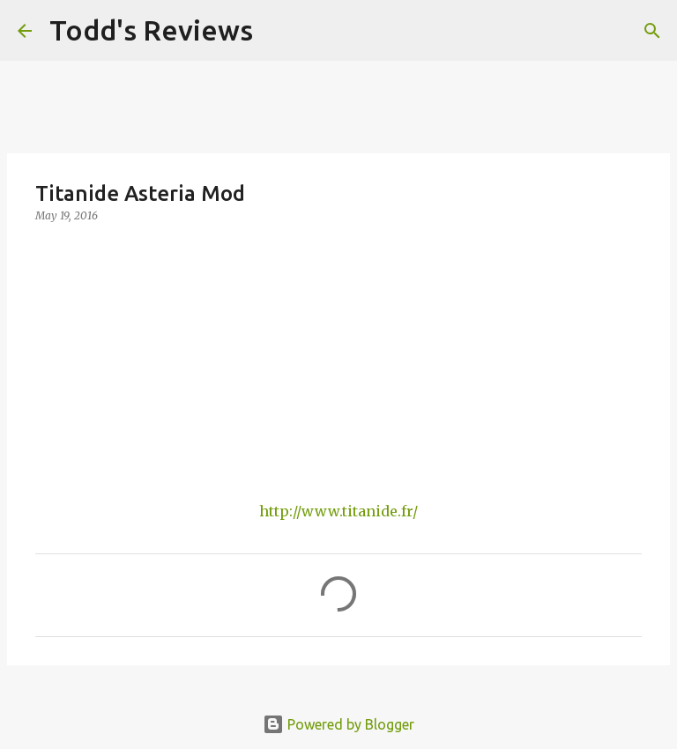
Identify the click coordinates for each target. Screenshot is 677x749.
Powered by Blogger (338, 724)
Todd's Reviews (151, 30)
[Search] (277, 31)
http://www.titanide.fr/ (338, 511)
